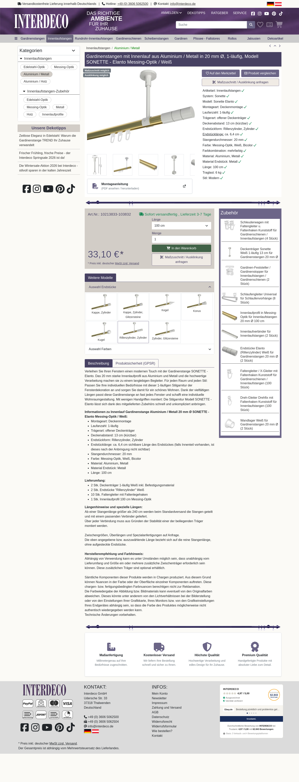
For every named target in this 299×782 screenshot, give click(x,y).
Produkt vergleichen (260, 73)
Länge (156, 219)
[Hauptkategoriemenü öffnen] (16, 39)
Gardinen (180, 38)
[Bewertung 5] (255, 713)
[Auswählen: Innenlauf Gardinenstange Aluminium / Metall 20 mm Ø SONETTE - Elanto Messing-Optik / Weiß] (133, 332)
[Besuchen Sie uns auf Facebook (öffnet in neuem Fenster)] (253, 13)
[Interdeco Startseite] (41, 21)
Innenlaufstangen (60, 38)
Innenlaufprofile (52, 114)
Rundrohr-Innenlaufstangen (94, 38)
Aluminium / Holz (35, 81)
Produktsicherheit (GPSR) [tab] (135, 363)
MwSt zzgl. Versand (127, 263)
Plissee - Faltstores (206, 38)
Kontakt (157, 735)
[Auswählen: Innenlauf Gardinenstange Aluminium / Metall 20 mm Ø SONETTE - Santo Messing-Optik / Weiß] (101, 306)
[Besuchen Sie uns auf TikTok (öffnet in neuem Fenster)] (281, 13)
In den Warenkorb (181, 248)
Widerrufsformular (164, 726)
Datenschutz (160, 717)
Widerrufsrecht (162, 721)
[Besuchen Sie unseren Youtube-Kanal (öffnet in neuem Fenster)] (266, 13)
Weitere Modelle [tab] (100, 278)
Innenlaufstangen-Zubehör (46, 91)
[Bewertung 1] (247, 713)
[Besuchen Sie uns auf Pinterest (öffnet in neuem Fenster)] (274, 13)
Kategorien (47, 50)
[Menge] (181, 239)
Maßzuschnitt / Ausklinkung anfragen (240, 82)
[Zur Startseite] (44, 689)
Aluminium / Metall (36, 74)
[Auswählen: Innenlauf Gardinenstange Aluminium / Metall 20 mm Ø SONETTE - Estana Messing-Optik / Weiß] (133, 306)
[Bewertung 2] (249, 713)
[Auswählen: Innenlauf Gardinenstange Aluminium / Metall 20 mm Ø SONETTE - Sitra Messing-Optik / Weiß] (197, 306)
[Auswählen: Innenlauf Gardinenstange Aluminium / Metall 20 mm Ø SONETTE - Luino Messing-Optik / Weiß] (101, 332)
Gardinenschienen (128, 38)
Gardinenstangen (33, 38)
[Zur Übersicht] (275, 46)
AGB (155, 712)
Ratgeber (219, 13)
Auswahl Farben (150, 349)
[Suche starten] (251, 24)
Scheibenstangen (156, 38)
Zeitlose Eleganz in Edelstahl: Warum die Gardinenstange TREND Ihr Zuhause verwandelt (47, 140)
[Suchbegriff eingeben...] (211, 24)
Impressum (159, 703)
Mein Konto (160, 693)
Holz (30, 114)
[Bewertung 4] (253, 713)
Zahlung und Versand (167, 707)
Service (240, 13)
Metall (60, 107)
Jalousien (253, 38)
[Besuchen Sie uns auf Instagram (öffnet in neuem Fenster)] (260, 13)
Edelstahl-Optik (34, 67)
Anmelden (171, 12)
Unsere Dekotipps (49, 128)
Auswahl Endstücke (150, 287)
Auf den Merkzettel (221, 73)
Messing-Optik (64, 67)
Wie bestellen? (162, 731)
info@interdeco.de (183, 3)
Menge (156, 233)
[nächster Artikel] (279, 46)
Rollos (232, 38)
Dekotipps (196, 13)
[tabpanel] (149, 495)
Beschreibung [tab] (98, 363)
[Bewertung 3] (251, 713)
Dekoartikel (275, 38)
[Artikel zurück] (270, 46)
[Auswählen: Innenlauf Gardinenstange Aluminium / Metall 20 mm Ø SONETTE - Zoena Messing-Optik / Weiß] (165, 332)
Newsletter (159, 698)
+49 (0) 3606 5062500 (132, 3)
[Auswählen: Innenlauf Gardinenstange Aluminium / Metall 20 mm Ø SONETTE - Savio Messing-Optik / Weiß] (165, 306)
